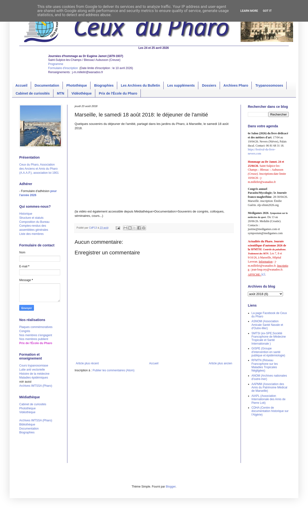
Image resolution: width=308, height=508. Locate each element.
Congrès (24, 331)
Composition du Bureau (34, 222)
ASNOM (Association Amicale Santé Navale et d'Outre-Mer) (267, 325)
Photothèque (76, 85)
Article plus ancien (220, 363)
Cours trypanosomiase (33, 365)
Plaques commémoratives (35, 327)
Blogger (171, 486)
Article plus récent (87, 363)
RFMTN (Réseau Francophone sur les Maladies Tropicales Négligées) (264, 365)
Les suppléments (181, 85)
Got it (267, 11)
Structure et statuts (31, 217)
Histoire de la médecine (34, 373)
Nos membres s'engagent (35, 335)
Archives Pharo (236, 85)
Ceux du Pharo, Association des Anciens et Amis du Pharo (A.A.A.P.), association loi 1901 (39, 168)
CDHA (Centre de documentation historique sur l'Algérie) (270, 411)
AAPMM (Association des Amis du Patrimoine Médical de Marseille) (269, 387)
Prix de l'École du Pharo (118, 93)
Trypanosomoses (269, 85)
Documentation (47, 85)
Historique (25, 213)
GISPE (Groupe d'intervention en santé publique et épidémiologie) (268, 352)
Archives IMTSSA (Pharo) (35, 385)
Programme (55, 64)
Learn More (249, 11)
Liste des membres (31, 234)
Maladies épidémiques (33, 377)
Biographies (104, 85)
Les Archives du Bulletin (140, 85)
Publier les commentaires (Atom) (114, 370)
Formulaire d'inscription (63, 68)
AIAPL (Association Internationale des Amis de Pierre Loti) (268, 399)
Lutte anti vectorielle (32, 369)
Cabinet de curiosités (33, 93)
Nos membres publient (33, 339)
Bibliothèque (27, 424)
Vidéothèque (81, 93)
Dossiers (209, 85)
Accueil (21, 85)
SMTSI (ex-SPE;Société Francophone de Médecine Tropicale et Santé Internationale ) (268, 338)
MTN (60, 93)
